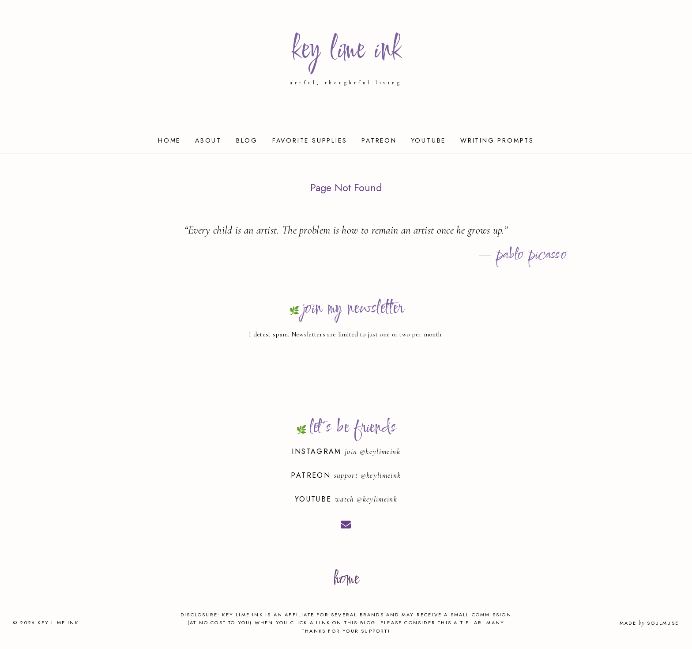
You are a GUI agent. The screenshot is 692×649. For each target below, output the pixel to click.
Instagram (318, 451)
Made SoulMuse (649, 622)
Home (169, 140)
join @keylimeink (372, 451)
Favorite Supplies (309, 140)
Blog (247, 140)
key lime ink (346, 50)
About (208, 140)
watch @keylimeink (366, 499)
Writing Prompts (497, 140)
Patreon (379, 140)
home (345, 579)
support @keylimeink (367, 475)
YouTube (428, 140)
